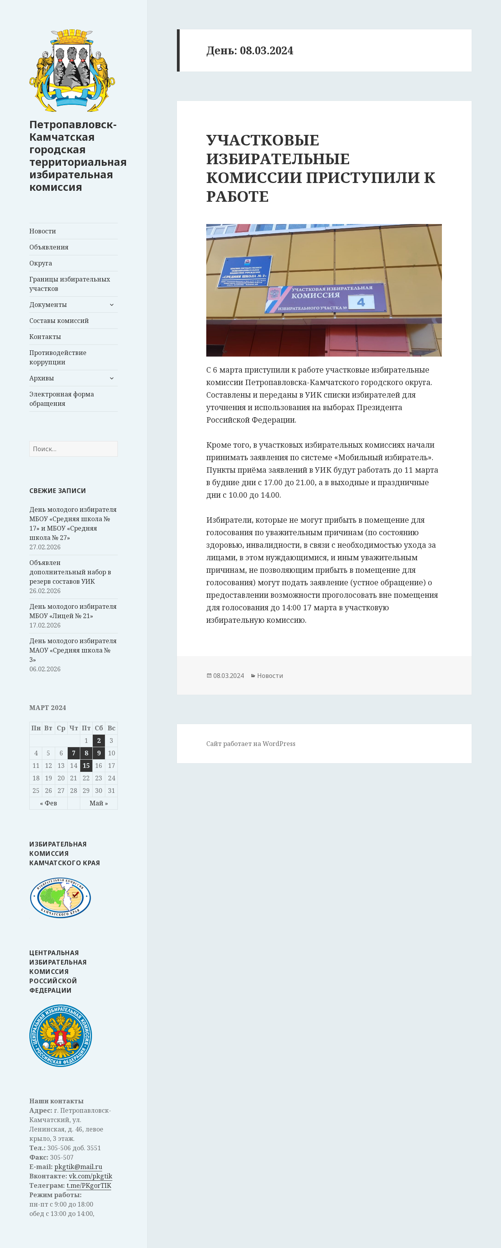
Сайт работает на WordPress (251, 743)
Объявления (48, 247)
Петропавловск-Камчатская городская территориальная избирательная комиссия (78, 155)
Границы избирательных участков (69, 284)
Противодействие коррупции (58, 357)
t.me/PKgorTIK (89, 1185)
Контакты (45, 336)
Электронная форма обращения (61, 399)
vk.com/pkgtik (90, 1176)
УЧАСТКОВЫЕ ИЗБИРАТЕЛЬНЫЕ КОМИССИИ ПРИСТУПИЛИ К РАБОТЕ (320, 167)
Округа (40, 263)
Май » (99, 803)
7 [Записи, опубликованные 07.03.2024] (74, 753)
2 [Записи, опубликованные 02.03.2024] (99, 740)
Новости (42, 231)
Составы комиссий (59, 320)
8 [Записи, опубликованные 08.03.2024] (86, 753)
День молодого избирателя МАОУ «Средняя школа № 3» (73, 650)
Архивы (41, 378)
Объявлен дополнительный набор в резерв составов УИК (70, 572)
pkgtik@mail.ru (78, 1166)
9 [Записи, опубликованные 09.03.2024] (99, 753)
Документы (48, 304)
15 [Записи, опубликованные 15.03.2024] (86, 765)
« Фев (48, 803)
